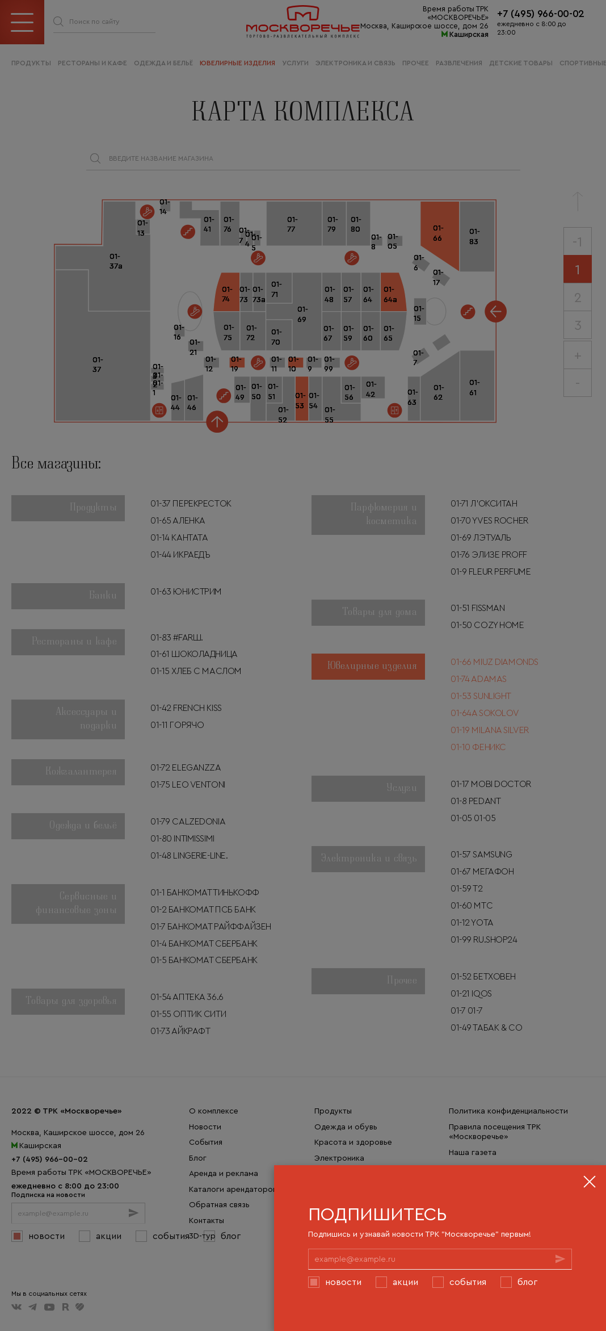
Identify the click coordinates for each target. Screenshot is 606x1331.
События (467, 1281)
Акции (405, 1281)
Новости (343, 1281)
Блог (527, 1281)
